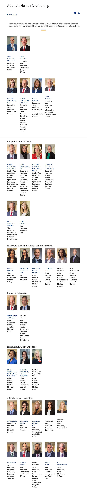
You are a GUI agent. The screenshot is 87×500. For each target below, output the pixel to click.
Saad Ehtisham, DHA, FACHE (11, 59)
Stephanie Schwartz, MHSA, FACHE (49, 166)
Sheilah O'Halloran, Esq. (12, 100)
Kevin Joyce (11, 463)
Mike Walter (12, 421)
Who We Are (13, 14)
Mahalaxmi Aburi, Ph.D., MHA (24, 271)
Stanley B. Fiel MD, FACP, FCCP (36, 271)
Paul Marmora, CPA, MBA (11, 223)
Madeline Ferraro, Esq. (36, 423)
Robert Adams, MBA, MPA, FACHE (11, 166)
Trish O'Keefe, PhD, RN (24, 166)
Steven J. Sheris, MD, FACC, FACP (24, 100)
